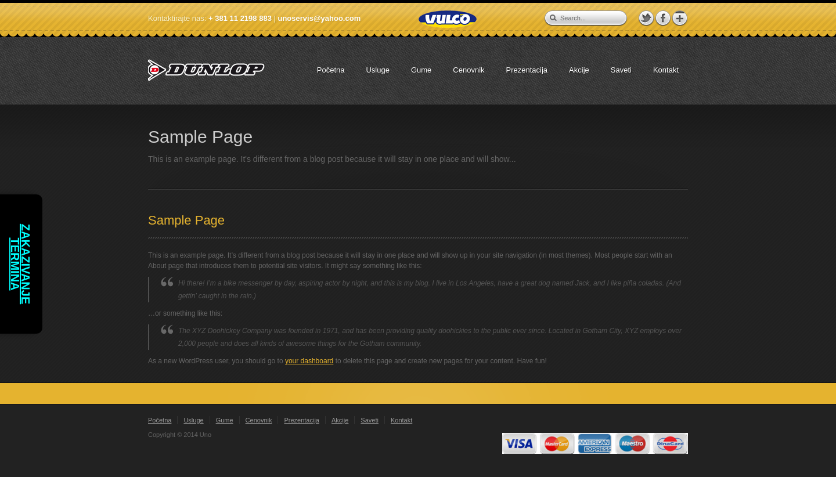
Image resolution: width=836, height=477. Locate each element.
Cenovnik (259, 420)
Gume (224, 420)
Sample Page (186, 220)
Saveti (370, 420)
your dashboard (309, 361)
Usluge (193, 420)
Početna (159, 420)
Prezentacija (301, 420)
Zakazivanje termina (20, 264)
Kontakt (401, 420)
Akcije (339, 420)
